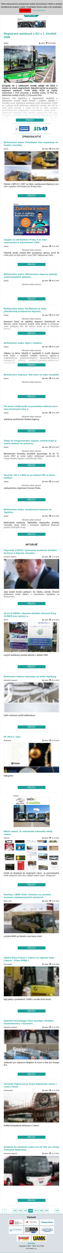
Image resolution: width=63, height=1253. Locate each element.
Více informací (39, 10)
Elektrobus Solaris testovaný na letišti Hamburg (30, 676)
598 (41, 1211)
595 (25, 1211)
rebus (42, 43)
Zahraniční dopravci (10, 680)
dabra (45, 149)
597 (36, 1211)
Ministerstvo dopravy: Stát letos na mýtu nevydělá (31, 374)
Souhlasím (25, 10)
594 (20, 1211)
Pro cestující (8, 964)
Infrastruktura (8, 1090)
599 (46, 1211)
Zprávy (6, 43)
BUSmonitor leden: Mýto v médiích (23, 343)
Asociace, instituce (10, 557)
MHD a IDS (8, 901)
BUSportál (7, 740)
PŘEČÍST (31, 196)
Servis (6, 620)
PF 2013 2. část (12, 737)
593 (14, 1211)
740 (57, 1211)
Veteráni (6, 838)
